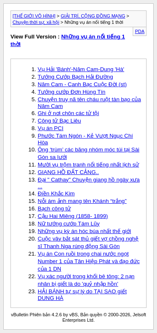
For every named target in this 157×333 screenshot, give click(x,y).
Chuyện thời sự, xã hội (36, 22)
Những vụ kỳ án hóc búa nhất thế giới (84, 231)
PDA (139, 31)
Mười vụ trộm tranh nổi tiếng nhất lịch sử (88, 164)
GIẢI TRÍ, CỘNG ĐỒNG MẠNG (93, 15)
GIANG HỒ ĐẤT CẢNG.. (68, 172)
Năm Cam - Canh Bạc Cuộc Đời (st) (82, 84)
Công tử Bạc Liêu (59, 121)
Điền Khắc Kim (56, 193)
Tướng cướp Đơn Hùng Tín (72, 92)
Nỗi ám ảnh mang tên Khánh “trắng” (82, 201)
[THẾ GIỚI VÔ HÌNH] (34, 15)
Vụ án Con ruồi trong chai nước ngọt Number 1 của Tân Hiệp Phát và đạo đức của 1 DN (89, 261)
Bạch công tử (54, 208)
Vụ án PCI (50, 128)
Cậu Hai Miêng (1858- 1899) (73, 216)
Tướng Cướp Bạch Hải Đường (75, 77)
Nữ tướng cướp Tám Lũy (69, 223)
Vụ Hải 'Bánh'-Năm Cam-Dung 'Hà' (81, 69)
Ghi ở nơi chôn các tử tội (68, 113)
